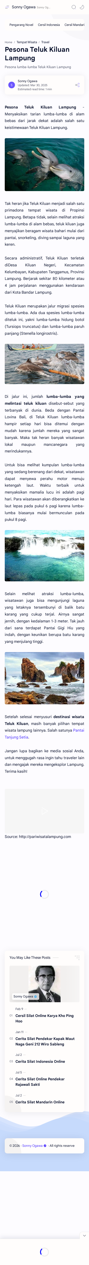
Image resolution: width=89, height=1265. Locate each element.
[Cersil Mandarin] (75, 25)
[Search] (73, 7)
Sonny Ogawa (24, 7)
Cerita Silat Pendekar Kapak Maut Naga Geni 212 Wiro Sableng (45, 1135)
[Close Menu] (84, 1235)
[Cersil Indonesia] (49, 25)
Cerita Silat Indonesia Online (40, 1155)
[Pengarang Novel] (21, 25)
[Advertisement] (44, 79)
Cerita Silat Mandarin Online (40, 1196)
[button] (81, 7)
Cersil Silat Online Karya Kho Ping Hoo (44, 1112)
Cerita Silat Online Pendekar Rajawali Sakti (40, 1175)
